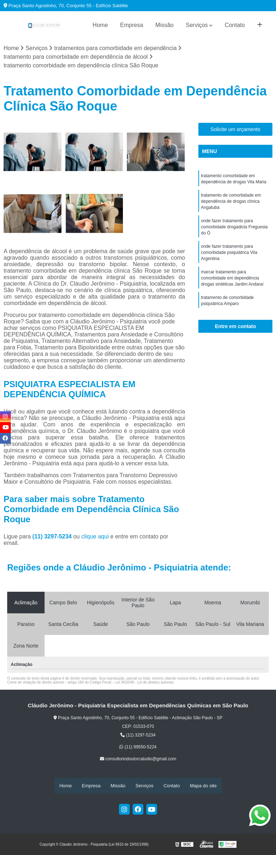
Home (100, 25)
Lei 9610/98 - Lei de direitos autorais (144, 683)
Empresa (131, 25)
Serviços (197, 25)
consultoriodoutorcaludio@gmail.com (138, 759)
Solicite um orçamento (236, 130)
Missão (164, 25)
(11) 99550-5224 (137, 747)
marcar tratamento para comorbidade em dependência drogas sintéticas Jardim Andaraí (232, 283)
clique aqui (95, 537)
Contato (235, 25)
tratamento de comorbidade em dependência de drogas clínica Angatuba (231, 203)
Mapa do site (203, 785)
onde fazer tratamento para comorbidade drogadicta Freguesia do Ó (234, 229)
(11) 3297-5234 (52, 537)
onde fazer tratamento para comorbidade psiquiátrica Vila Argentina (229, 256)
